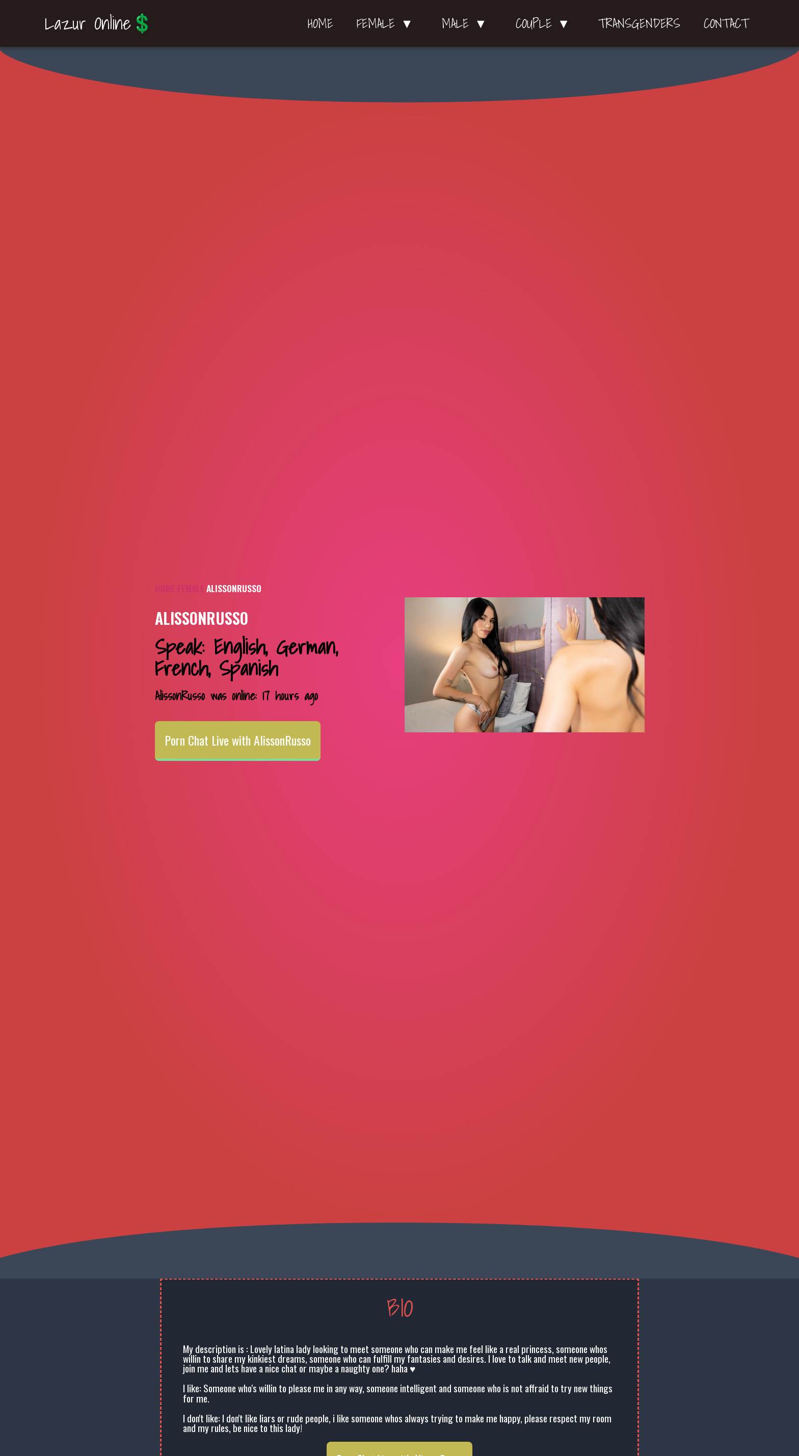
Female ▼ (387, 23)
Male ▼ (467, 23)
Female (190, 588)
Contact (726, 23)
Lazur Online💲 (99, 23)
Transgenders (639, 23)
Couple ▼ (545, 23)
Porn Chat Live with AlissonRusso (238, 740)
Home (320, 23)
